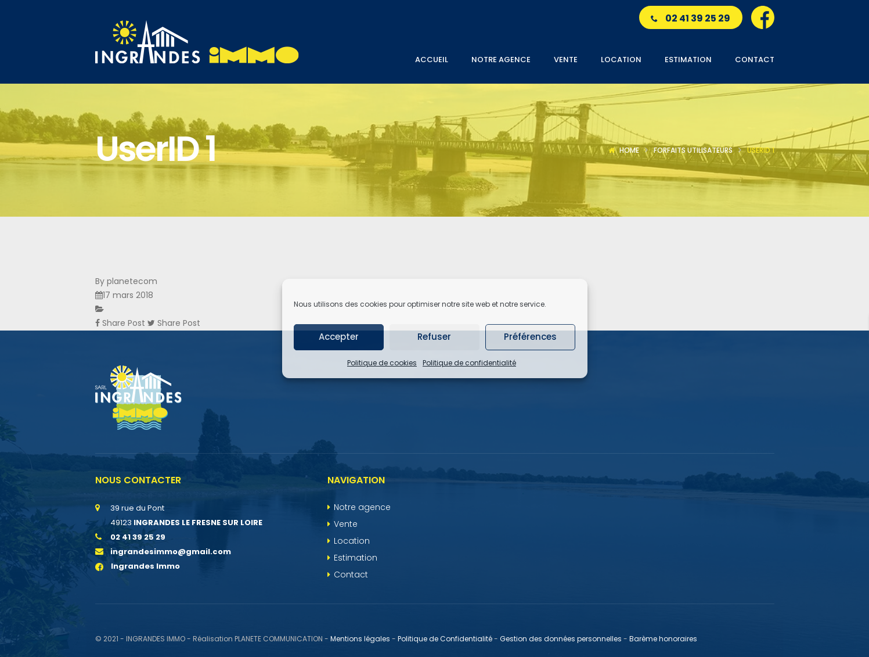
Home (629, 150)
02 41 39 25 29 (690, 18)
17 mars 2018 (128, 295)
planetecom (132, 281)
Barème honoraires (663, 639)
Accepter (339, 337)
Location (352, 541)
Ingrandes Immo (137, 566)
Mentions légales (360, 639)
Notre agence (362, 507)
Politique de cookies (382, 363)
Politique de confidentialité (469, 363)
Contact (351, 574)
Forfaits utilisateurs (693, 150)
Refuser (434, 337)
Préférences (530, 337)
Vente (346, 524)
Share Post (121, 323)
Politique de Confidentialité (445, 639)
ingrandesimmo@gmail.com (170, 551)
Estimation (355, 557)
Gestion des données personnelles (561, 639)
